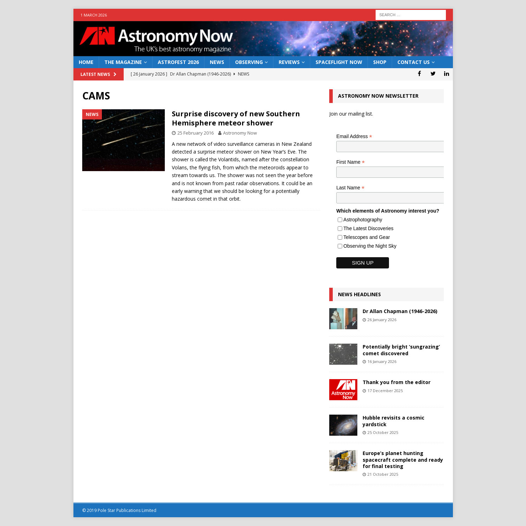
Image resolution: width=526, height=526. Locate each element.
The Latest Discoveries (368, 228)
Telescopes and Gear (366, 237)
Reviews (289, 62)
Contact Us (413, 62)
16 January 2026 (382, 361)
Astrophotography (362, 219)
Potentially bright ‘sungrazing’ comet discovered (401, 349)
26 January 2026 (382, 319)
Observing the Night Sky (369, 246)
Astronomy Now (240, 133)
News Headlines (359, 294)
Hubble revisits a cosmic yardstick (393, 420)
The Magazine (123, 62)
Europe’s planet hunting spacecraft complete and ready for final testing (403, 459)
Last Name (350, 187)
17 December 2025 (385, 390)
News (217, 62)
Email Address (354, 136)
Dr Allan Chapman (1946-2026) (400, 311)
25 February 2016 (195, 133)
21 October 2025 (383, 474)
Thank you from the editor (396, 382)
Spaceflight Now (339, 62)
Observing (249, 62)
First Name (350, 162)
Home (86, 62)
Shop (380, 62)
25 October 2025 (383, 432)
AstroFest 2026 (178, 62)
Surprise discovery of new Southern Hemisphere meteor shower (236, 118)
